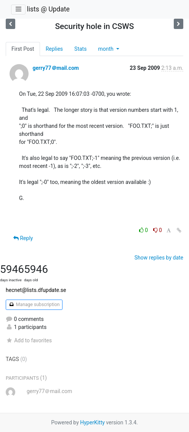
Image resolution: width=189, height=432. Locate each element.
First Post (22, 49)
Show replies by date (159, 258)
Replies (54, 49)
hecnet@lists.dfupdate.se (36, 290)
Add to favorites (29, 340)
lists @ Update (48, 9)
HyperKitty (92, 422)
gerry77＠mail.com (55, 68)
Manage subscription (34, 304)
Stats (80, 49)
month (106, 49)
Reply (23, 238)
